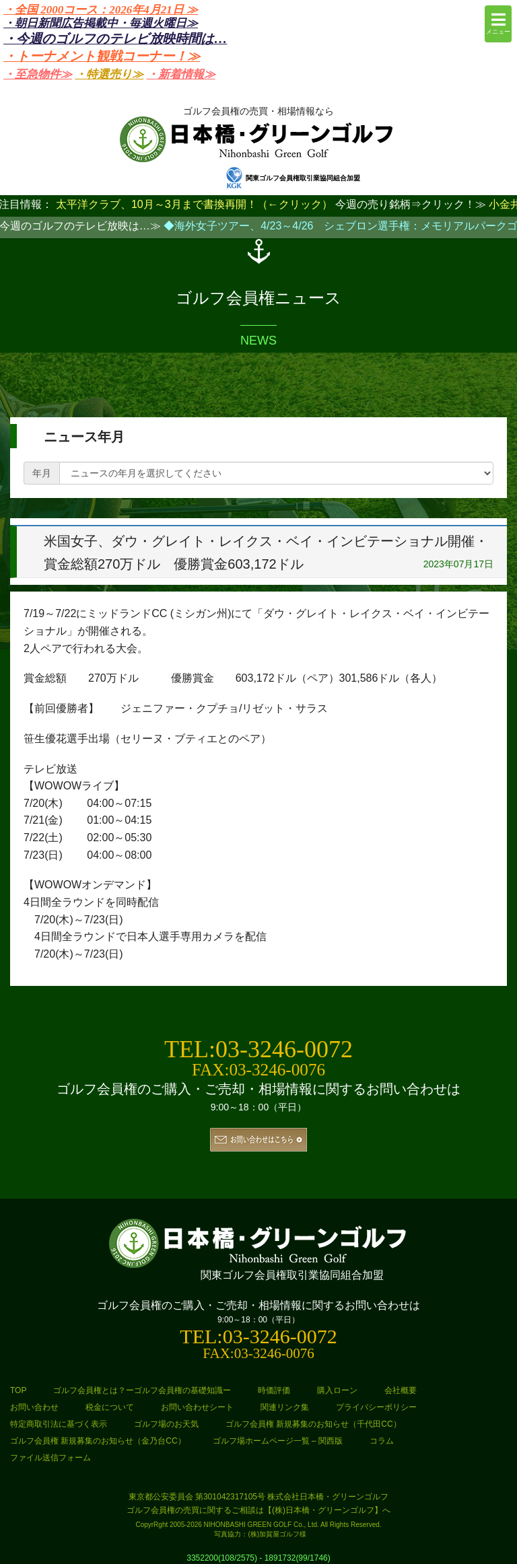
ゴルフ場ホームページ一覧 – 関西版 (278, 1441)
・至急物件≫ (37, 74)
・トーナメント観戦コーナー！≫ (101, 56)
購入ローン (337, 1390)
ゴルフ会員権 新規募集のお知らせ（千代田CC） (313, 1424)
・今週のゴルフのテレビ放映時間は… (115, 39)
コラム (382, 1441)
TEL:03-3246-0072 (258, 1049)
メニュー (498, 23)
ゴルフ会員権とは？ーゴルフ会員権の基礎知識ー (142, 1390)
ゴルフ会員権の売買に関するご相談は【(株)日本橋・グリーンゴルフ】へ (258, 1510)
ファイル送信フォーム (50, 1457)
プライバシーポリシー (376, 1407)
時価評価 (274, 1390)
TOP (18, 1390)
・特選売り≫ (109, 74)
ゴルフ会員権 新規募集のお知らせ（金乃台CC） (98, 1441)
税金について (109, 1407)
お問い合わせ (34, 1407)
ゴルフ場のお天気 (166, 1424)
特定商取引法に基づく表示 (58, 1424)
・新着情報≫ (181, 74)
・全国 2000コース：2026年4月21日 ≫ (100, 9)
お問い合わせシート (197, 1407)
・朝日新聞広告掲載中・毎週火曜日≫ (100, 23)
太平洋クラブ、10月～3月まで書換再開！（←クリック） (194, 204)
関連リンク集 (285, 1407)
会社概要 (400, 1390)
